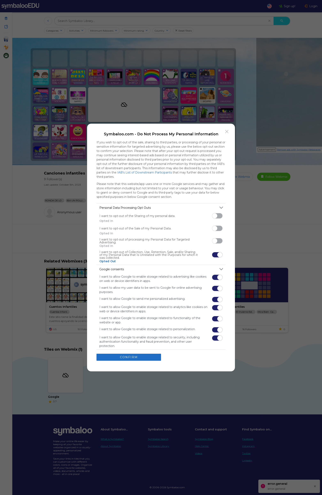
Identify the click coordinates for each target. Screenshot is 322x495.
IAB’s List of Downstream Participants (144, 172)
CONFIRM (129, 357)
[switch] (217, 216)
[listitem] (161, 207)
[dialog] (161, 247)
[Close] (227, 132)
